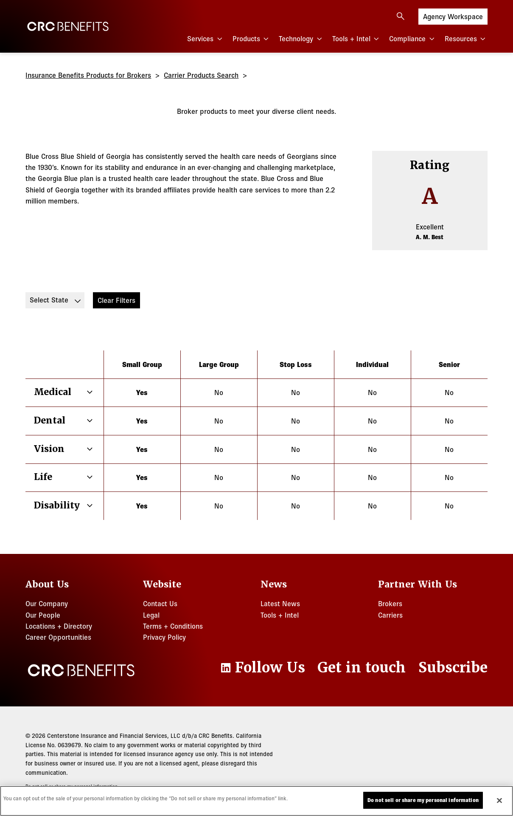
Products (252, 39)
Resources (466, 39)
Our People (42, 615)
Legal (151, 615)
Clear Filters (116, 300)
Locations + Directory (58, 626)
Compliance (412, 39)
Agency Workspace (453, 15)
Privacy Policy (164, 637)
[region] (256, 801)
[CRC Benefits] (67, 26)
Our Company (46, 603)
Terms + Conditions (173, 626)
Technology (301, 39)
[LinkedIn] (262, 668)
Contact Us (160, 603)
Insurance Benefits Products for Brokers (88, 75)
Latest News (280, 603)
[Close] (499, 800)
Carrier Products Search (201, 75)
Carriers (390, 615)
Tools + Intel (356, 39)
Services (205, 39)
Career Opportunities (58, 637)
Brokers (390, 603)
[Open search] (400, 16)
